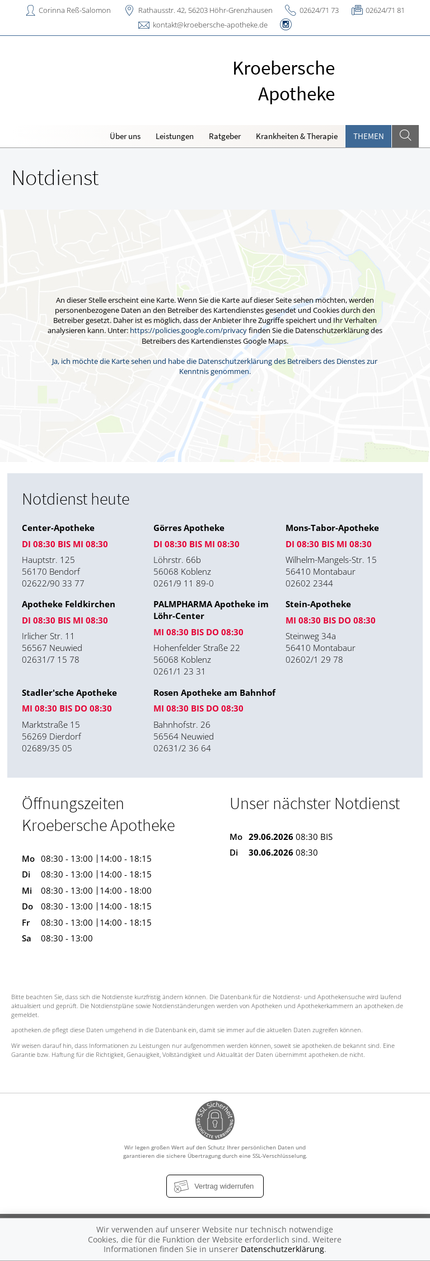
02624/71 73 (319, 10)
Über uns (125, 136)
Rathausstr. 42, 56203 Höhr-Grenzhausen (205, 10)
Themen (368, 136)
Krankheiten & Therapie (297, 136)
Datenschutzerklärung (282, 1249)
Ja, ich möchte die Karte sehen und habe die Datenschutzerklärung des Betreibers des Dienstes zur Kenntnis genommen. (214, 366)
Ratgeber (225, 136)
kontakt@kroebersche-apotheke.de (210, 25)
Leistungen (175, 136)
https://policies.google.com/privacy (188, 330)
